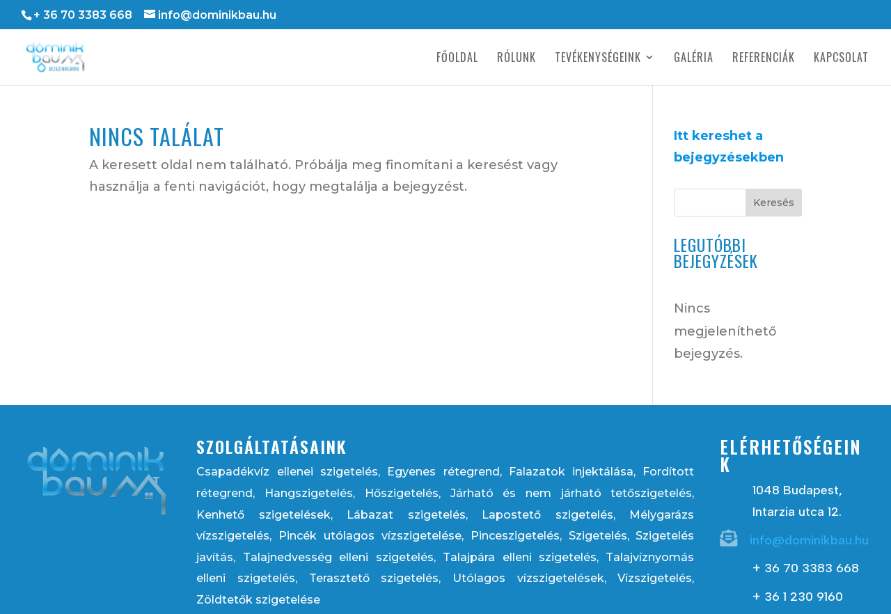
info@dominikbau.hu (809, 540)
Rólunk (516, 58)
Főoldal (457, 58)
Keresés (773, 202)
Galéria (693, 58)
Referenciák (763, 58)
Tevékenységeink (598, 58)
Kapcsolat (841, 58)
